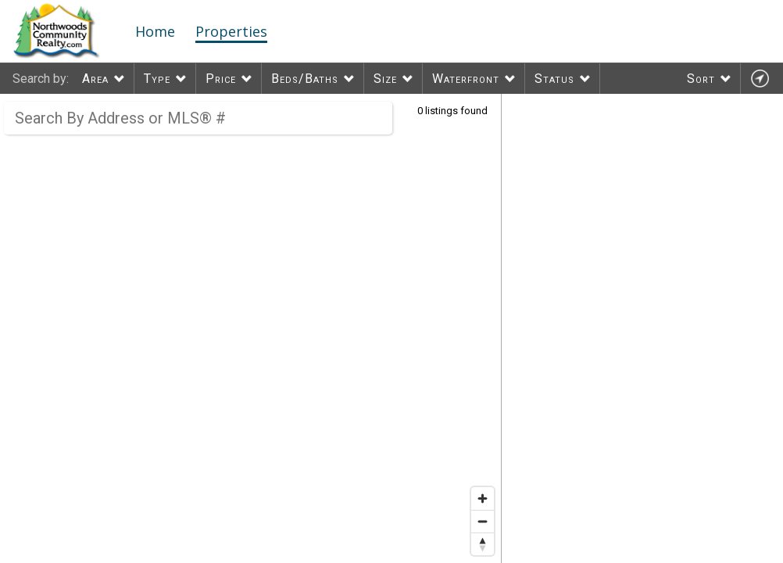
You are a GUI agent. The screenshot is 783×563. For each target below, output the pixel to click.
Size (385, 78)
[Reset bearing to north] (482, 544)
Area (95, 78)
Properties (231, 31)
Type (157, 78)
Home (155, 31)
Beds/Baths (304, 78)
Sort (701, 78)
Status (554, 78)
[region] (251, 328)
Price (221, 78)
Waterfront (465, 78)
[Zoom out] (482, 521)
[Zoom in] (482, 498)
